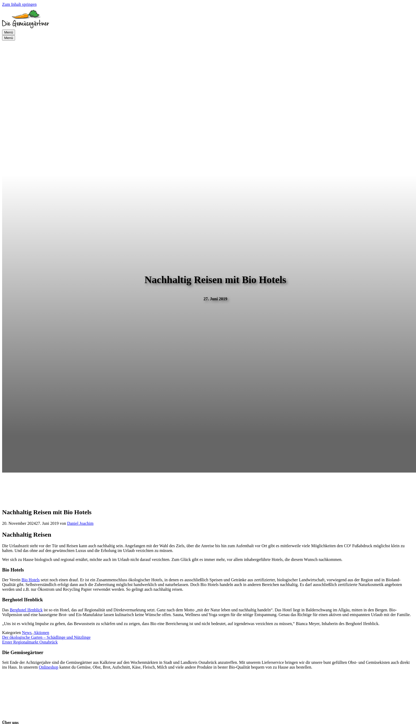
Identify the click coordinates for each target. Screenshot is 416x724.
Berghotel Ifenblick (26, 610)
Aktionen (41, 632)
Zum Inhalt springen (19, 4)
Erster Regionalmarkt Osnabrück (30, 642)
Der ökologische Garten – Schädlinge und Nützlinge (46, 637)
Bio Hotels (30, 580)
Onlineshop (48, 667)
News (26, 632)
